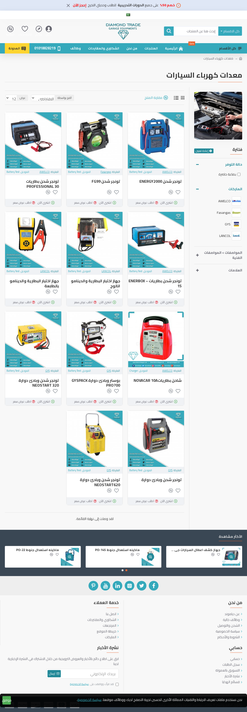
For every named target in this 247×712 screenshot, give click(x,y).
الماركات (235, 189)
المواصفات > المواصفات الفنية (223, 255)
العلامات (235, 270)
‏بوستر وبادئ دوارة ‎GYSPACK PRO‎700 (96, 383)
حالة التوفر (233, 164)
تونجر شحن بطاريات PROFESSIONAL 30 (42, 184)
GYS (109, 371)
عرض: (21, 98)
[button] (126, 570)
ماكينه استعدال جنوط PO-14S (117, 550)
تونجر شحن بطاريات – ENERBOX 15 (155, 283)
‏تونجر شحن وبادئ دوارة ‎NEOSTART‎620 (100, 482)
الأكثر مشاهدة (230, 537)
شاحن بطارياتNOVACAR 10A (158, 380)
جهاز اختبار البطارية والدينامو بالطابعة (34, 283)
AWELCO (167, 172)
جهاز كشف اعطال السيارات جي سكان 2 (194, 550)
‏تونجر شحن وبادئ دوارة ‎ (161, 479)
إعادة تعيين (202, 150)
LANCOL (106, 271)
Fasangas (106, 172)
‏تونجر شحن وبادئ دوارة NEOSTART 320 (39, 383)
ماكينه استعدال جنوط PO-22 (37, 550)
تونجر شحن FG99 (106, 181)
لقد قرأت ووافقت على (94, 684)
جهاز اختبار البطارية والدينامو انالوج (95, 283)
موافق (6, 700)
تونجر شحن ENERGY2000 (160, 181)
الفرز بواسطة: (79, 98)
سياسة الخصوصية (89, 699)
